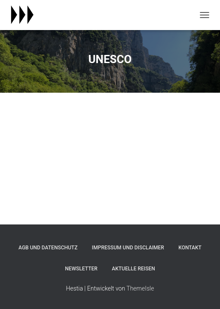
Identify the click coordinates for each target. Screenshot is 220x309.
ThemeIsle (140, 288)
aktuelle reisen (133, 269)
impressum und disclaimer (128, 248)
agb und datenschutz (47, 248)
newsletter (81, 269)
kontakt (190, 248)
